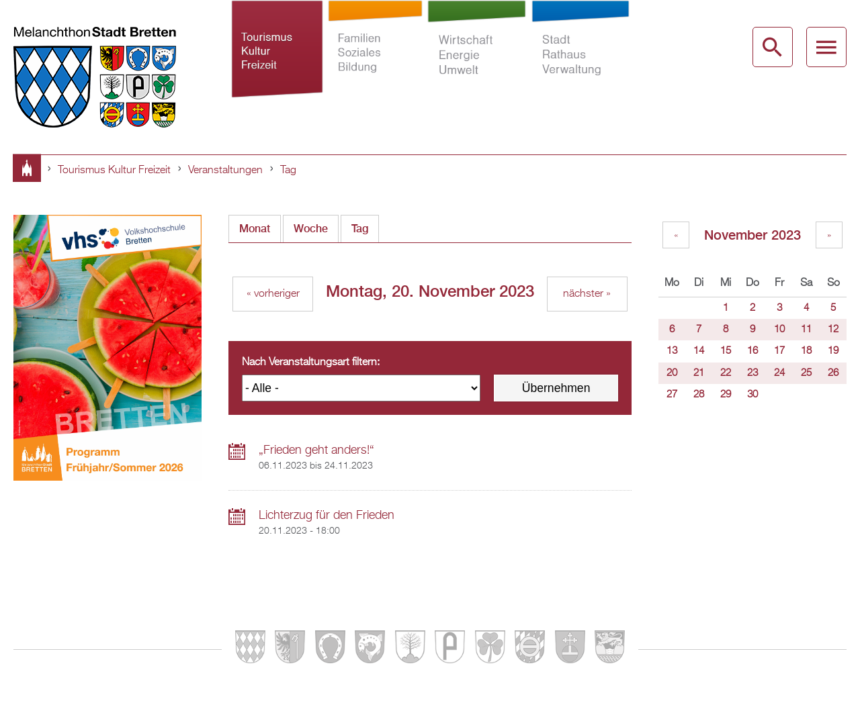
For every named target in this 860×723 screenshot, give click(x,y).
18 (806, 351)
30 (752, 394)
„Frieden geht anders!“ (316, 450)
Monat (254, 228)
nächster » (587, 294)
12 (833, 329)
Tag (288, 170)
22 (725, 373)
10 (779, 329)
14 (698, 351)
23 (752, 373)
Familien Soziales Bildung (375, 56)
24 (779, 373)
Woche (311, 228)
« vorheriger (273, 294)
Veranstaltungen (225, 170)
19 (833, 351)
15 (725, 351)
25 (806, 373)
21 (698, 373)
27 (671, 394)
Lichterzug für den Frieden (326, 516)
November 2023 (752, 234)
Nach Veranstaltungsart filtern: (311, 362)
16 (752, 351)
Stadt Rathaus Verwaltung (580, 56)
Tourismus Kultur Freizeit (276, 56)
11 (806, 329)
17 (779, 351)
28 (698, 394)
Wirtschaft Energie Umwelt (477, 56)
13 (671, 351)
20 (671, 373)
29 (725, 394)
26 (833, 373)
